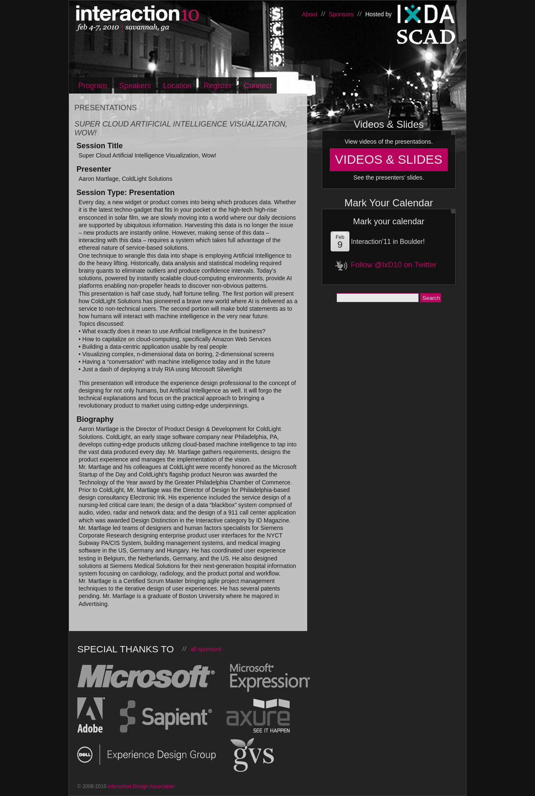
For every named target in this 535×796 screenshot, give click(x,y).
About (309, 14)
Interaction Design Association (426, 14)
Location (177, 85)
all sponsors (206, 649)
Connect (258, 85)
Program (92, 85)
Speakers (135, 85)
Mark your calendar (388, 221)
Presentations (105, 108)
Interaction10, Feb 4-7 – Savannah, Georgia (163, 20)
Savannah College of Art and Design (426, 39)
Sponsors (341, 14)
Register (218, 85)
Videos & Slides (389, 159)
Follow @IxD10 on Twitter (393, 265)
